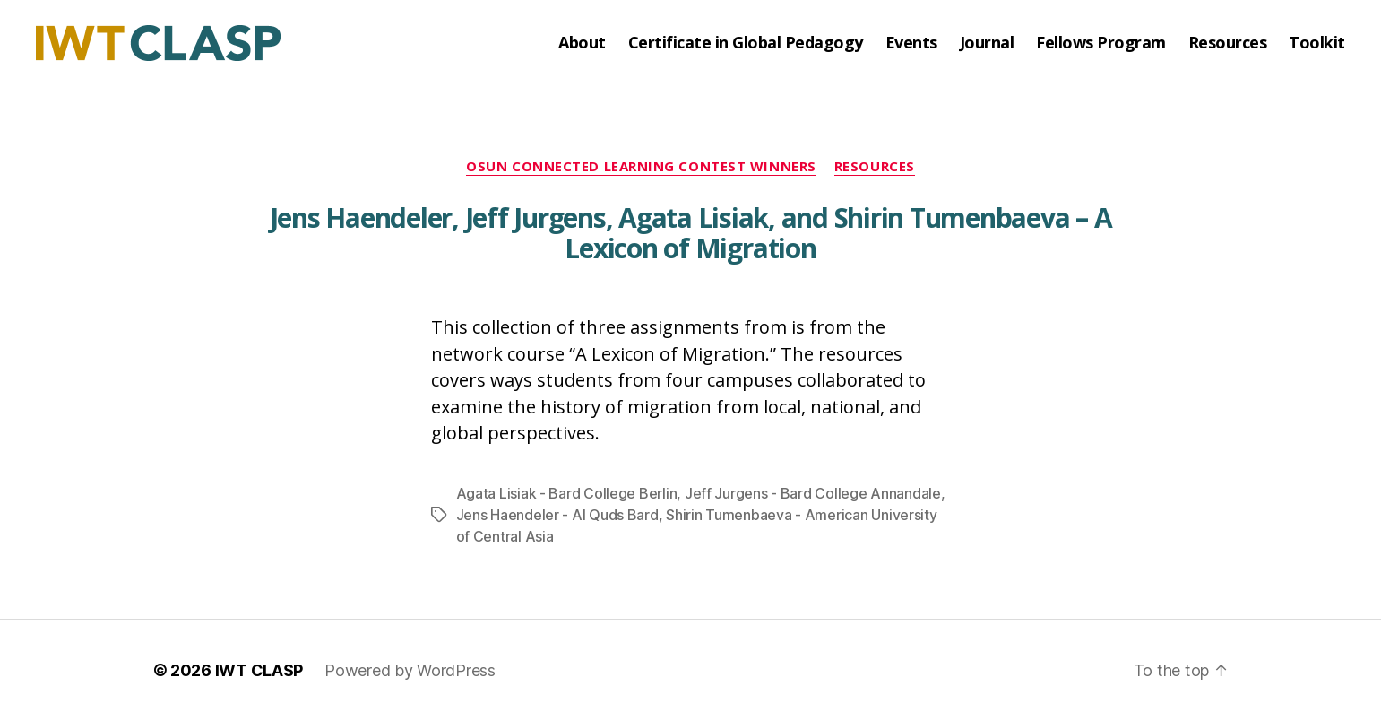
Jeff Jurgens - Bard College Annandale (813, 493)
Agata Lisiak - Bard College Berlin (567, 493)
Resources (1227, 43)
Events (911, 43)
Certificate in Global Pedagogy (745, 43)
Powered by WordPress (410, 670)
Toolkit (1317, 43)
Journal (987, 43)
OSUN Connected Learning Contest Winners (641, 166)
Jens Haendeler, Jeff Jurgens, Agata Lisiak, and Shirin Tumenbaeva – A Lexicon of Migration (691, 232)
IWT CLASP (259, 670)
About (582, 43)
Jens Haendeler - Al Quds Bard (557, 515)
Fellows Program (1101, 43)
